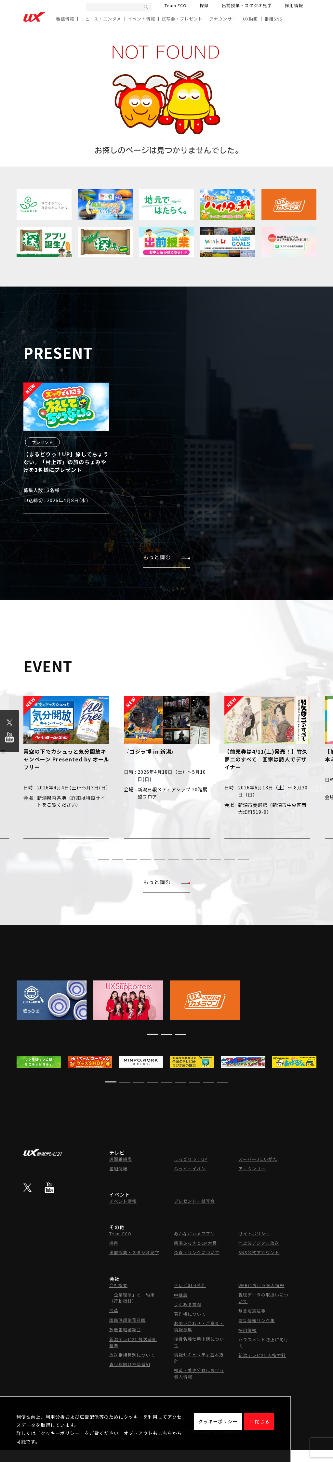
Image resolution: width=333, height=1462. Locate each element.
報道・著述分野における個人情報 (199, 1373)
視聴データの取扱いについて (263, 1298)
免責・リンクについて (197, 1252)
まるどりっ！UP (190, 1159)
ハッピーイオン (190, 1168)
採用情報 (294, 5)
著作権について (190, 1314)
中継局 (181, 1295)
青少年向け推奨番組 (129, 1364)
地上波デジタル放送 (258, 1243)
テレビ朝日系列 (190, 1285)
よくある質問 (187, 1304)
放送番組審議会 (125, 1329)
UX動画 (250, 19)
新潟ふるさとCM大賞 (195, 1243)
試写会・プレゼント (182, 19)
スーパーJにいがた (257, 1159)
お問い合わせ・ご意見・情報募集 (199, 1326)
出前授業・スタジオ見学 (247, 5)
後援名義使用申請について (199, 1342)
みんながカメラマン (194, 1233)
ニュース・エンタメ (101, 19)
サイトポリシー (254, 1233)
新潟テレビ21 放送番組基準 (133, 1342)
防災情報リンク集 (256, 1320)
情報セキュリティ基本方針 (199, 1357)
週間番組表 (120, 1159)
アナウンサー (222, 19)
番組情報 (65, 19)
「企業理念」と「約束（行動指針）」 (132, 1298)
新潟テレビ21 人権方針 (262, 1355)
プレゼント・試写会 (194, 1201)
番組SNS (273, 19)
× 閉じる (259, 1421)
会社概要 (118, 1285)
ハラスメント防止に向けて (263, 1342)
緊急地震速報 (252, 1311)
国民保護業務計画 (127, 1320)
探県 (204, 5)
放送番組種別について (132, 1355)
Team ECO (176, 5)
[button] (89, 859)
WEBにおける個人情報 (261, 1285)
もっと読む (166, 557)
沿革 (113, 1310)
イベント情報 (141, 19)
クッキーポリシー (217, 1421)
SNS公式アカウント (258, 1252)
